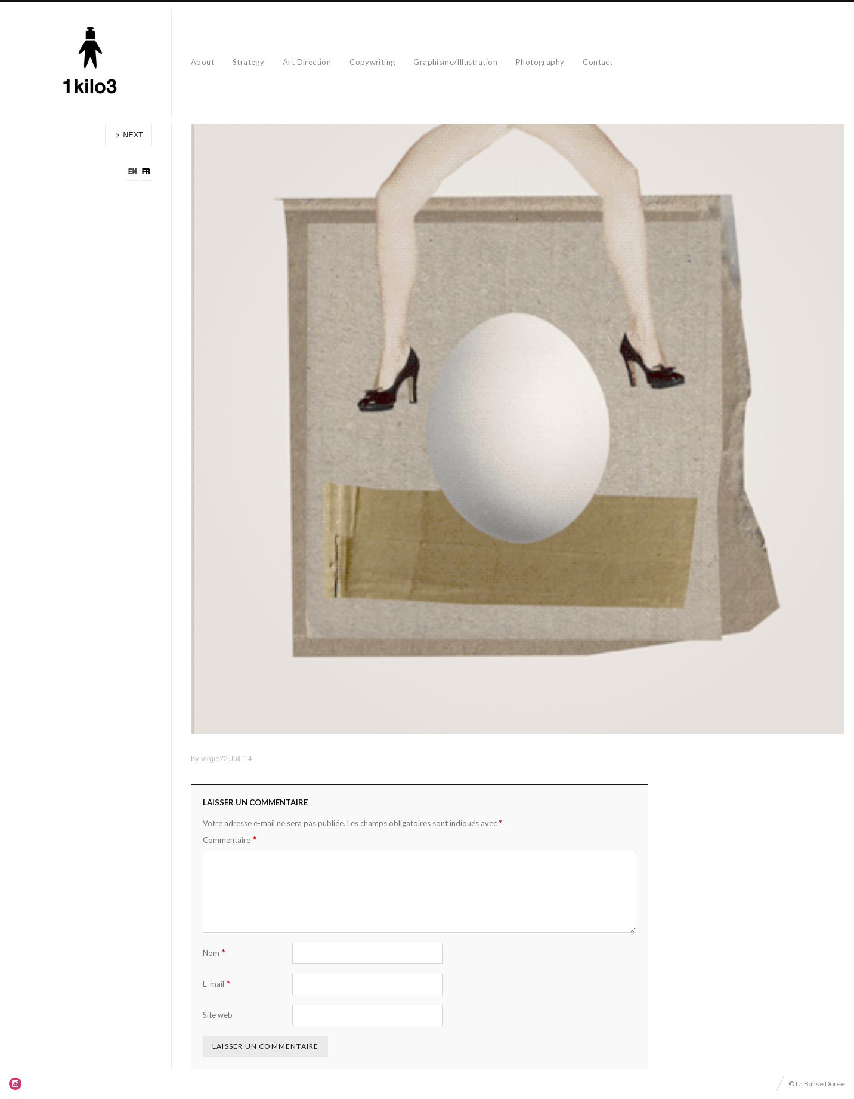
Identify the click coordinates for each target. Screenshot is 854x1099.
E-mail (216, 983)
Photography (540, 62)
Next (128, 135)
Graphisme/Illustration (455, 62)
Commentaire (229, 840)
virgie (210, 758)
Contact (597, 62)
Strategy (248, 62)
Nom (214, 952)
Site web (218, 1015)
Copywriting (372, 62)
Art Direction (307, 62)
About (202, 62)
